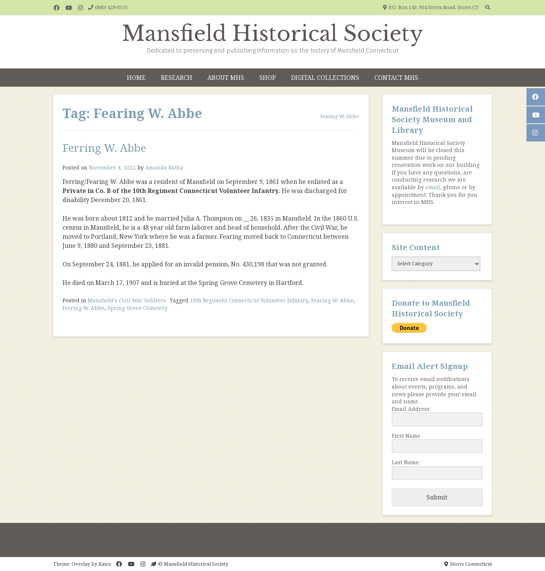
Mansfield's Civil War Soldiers (127, 300)
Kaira (104, 563)
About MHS (225, 77)
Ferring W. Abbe (104, 147)
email (432, 187)
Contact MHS (396, 77)
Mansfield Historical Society (272, 34)
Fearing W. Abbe (332, 300)
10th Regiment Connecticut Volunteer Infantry (249, 300)
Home (136, 77)
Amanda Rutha (164, 167)
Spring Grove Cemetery (137, 307)
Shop (267, 77)
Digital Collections (325, 77)
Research (176, 77)
